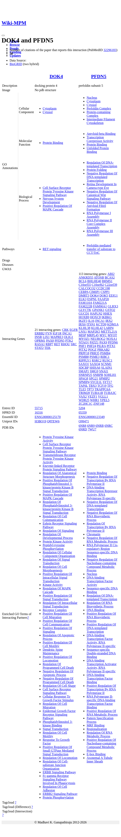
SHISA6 (95, 367)
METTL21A (109, 331)
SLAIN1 (106, 367)
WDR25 (84, 400)
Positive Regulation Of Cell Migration (57, 615)
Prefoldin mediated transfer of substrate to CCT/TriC (101, 249)
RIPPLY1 (85, 360)
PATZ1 (94, 342)
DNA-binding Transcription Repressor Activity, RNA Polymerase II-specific (102, 493)
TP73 (90, 389)
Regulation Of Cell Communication (55, 518)
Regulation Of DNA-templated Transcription (102, 164)
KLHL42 (97, 328)
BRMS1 (107, 281)
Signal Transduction (55, 729)
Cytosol (48, 112)
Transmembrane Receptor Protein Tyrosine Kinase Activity (59, 458)
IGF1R (57, 333)
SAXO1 (84, 364)
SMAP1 (84, 371)
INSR (38, 337)
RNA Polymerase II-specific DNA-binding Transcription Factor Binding (101, 702)
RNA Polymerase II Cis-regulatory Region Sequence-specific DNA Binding (102, 550)
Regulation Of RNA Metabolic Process (99, 734)
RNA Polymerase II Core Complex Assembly (99, 224)
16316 (39, 412)
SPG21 (93, 378)
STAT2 (39, 348)
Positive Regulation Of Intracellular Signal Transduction (57, 577)
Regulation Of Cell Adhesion (55, 788)
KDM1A (112, 324)
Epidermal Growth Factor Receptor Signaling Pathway (59, 714)
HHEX (107, 313)
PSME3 (95, 357)
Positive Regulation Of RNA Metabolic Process (102, 712)
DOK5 (103, 295)
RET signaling (52, 249)
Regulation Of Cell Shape (59, 685)
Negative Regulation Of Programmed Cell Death (58, 680)
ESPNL (92, 299)
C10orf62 (98, 284)
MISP (82, 335)
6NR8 (82, 425)
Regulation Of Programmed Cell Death (58, 665)
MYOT (112, 335)
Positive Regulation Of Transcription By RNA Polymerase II (101, 689)
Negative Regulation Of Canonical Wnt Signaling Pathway (102, 195)
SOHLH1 (110, 375)
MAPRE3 (56, 337)
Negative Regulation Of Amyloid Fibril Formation (102, 205)
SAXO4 (95, 364)
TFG (110, 385)
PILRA (101, 346)
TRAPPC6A (102, 389)
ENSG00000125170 (48, 417)
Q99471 (84, 421)
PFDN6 (113, 342)
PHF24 (91, 346)
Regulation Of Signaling (58, 530)
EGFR (74, 329)
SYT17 (107, 382)
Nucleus (92, 97)
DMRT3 (84, 295)
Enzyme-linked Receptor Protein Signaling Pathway (60, 467)
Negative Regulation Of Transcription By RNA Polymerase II (102, 480)
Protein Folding (97, 169)
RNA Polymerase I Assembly (99, 214)
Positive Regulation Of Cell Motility (57, 644)
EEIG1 (113, 295)
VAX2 (83, 396)
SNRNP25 (85, 375)
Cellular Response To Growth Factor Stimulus (58, 698)
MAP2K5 (94, 331)
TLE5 (82, 389)
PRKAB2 (103, 349)
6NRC (109, 425)
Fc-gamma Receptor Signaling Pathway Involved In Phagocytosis (59, 779)
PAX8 (50, 340)
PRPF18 (84, 353)
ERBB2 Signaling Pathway (60, 794)
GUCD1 (84, 313)
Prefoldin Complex (99, 108)
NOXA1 (111, 338)
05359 (83, 412)
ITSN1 (91, 324)
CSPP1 (105, 292)
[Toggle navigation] (3, 35)
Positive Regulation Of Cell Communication (57, 622)
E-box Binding (96, 754)
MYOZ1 (84, 338)
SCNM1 (106, 364)
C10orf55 (85, 284)
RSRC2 (97, 360)
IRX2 (109, 320)
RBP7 (49, 344)
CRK (65, 329)
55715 (39, 408)
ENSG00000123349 (92, 417)
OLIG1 (68, 337)
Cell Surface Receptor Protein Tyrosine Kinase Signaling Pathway (58, 191)
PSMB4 (105, 353)
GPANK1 (98, 310)
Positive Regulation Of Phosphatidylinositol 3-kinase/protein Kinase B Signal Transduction (58, 485)
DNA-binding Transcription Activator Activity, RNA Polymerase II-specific (101, 666)
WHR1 (94, 400)
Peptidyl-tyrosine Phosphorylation (54, 546)
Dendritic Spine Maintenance (53, 651)
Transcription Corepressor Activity (100, 139)
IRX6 (82, 324)
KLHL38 (84, 328)
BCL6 (82, 281)
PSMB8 (84, 357)
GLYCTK (85, 310)
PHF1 (82, 346)
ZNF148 (98, 403)
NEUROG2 (98, 338)
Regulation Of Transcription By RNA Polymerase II (101, 527)
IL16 (91, 320)
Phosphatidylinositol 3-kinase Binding (58, 723)
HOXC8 (95, 317)
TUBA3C (110, 393)
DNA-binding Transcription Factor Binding (100, 678)
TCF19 (101, 385)
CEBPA (83, 292)
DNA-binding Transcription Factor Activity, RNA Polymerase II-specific (101, 641)
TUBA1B (97, 393)
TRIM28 (84, 393)
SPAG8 (83, 378)
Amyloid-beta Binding (101, 133)
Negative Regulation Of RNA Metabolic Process (102, 539)
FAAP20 (103, 299)
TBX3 (93, 385)
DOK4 (56, 76)
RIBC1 (104, 357)
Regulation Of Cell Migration (55, 705)
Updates (15, 55)
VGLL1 (103, 396)
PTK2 (69, 340)
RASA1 (40, 344)
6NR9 (91, 425)
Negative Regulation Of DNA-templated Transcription (102, 177)
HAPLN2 (96, 313)
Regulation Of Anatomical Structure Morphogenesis (60, 474)
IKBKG (107, 317)
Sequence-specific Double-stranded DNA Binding (101, 653)
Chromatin (93, 534)
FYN (48, 333)
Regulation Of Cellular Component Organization (59, 554)
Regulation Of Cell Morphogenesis (55, 568)
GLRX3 (113, 306)
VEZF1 (92, 396)
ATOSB (99, 277)
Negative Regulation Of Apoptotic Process (58, 673)
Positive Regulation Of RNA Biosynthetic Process (101, 617)
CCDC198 (103, 288)
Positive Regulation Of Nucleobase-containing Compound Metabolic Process (101, 745)
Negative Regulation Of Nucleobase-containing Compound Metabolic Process (102, 565)
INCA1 (67, 333)
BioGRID (16, 64)
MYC (103, 335)
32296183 (110, 50)
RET (57, 344)
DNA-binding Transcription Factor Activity (100, 581)
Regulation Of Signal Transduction (56, 561)
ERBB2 (40, 333)
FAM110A (85, 302)
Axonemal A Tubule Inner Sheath (99, 759)
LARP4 (109, 328)
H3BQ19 (40, 421)
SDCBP (84, 367)
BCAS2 (110, 277)
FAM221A (100, 302)
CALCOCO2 (87, 288)
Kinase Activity (53, 584)
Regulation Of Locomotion (60, 757)
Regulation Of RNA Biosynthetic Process (100, 604)
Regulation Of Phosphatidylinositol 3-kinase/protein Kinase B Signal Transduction (58, 507)
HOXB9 (84, 317)
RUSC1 (107, 360)
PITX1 (111, 346)
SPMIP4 (84, 382)
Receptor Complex (55, 610)
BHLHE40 (94, 281)
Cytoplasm (49, 108)
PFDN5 (98, 76)
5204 (82, 408)
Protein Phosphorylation (58, 797)
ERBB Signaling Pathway (59, 772)
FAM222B (85, 306)
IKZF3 (83, 320)
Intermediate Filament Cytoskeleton (101, 121)
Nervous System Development (53, 200)
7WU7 (92, 429)
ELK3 (82, 299)
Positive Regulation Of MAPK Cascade (57, 207)
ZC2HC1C (85, 403)
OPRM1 (40, 340)
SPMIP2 (104, 378)
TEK (47, 348)
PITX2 (83, 349)
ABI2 (111, 274)
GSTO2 (110, 310)
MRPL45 (93, 335)
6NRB (100, 425)
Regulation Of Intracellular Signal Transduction (60, 604)
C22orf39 (111, 284)
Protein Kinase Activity (58, 541)
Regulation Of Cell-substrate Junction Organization (55, 765)
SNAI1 (103, 371)
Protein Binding (53, 142)
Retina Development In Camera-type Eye (101, 185)
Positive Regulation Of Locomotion (57, 658)
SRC (74, 344)
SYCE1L (96, 382)
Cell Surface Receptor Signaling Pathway (57, 691)
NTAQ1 (84, 342)
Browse (15, 44)
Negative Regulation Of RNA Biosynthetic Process (102, 516)
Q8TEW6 (53, 421)
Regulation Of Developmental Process (58, 536)
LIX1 (46, 337)
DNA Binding (95, 610)
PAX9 (103, 342)
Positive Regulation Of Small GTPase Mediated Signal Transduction (58, 750)
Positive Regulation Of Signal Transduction (57, 597)
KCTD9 (101, 324)
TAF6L (83, 385)
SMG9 (94, 371)
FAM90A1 (100, 306)
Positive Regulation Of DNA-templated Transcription (101, 628)
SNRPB (98, 375)
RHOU (65, 344)
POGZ (92, 349)
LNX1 (83, 331)
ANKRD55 (86, 277)
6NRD (83, 429)
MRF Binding (95, 725)
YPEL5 (104, 400)
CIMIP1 (94, 292)
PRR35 (94, 353)
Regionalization (97, 729)
